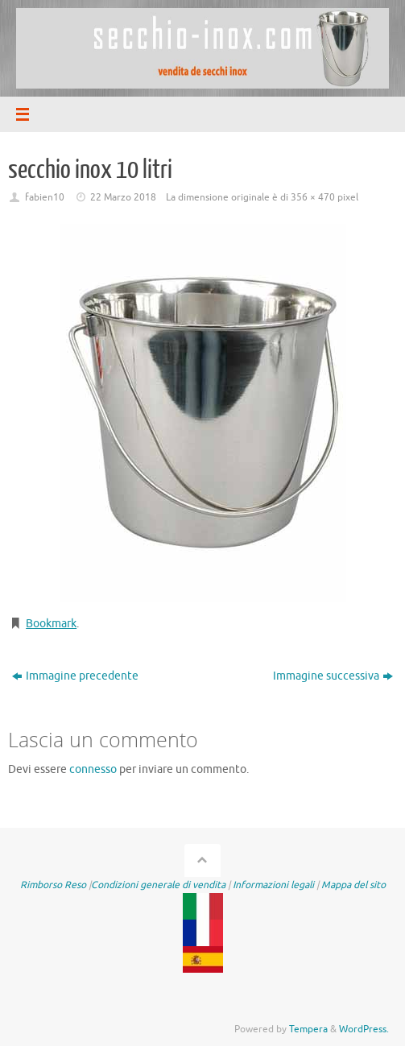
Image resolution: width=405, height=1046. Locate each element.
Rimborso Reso (53, 885)
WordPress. (364, 1029)
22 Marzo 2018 (123, 197)
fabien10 (44, 197)
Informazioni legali (273, 885)
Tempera (308, 1029)
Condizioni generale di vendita (158, 885)
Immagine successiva (333, 676)
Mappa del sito (353, 885)
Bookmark (51, 623)
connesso (93, 769)
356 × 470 (313, 197)
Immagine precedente (75, 676)
